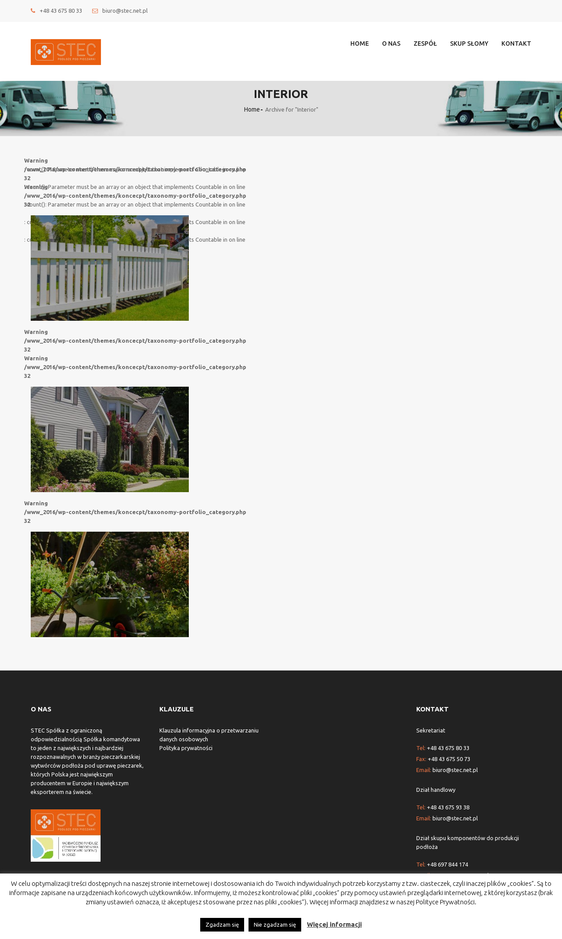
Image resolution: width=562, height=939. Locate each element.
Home (359, 43)
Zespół (425, 43)
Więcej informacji (334, 924)
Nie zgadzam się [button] (275, 924)
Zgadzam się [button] (222, 924)
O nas (391, 43)
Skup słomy (469, 43)
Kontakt (516, 43)
